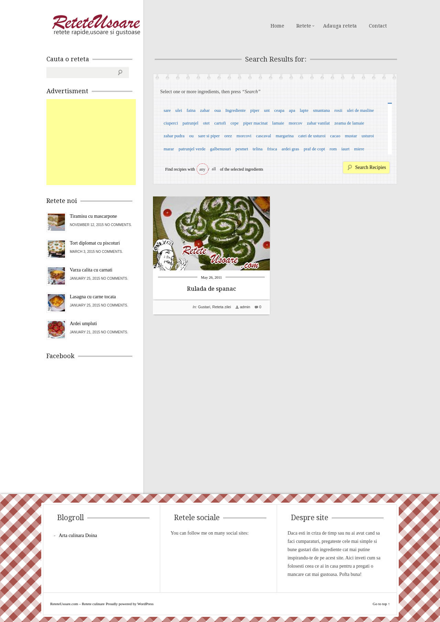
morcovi (243, 135)
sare (167, 110)
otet (206, 123)
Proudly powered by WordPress (130, 604)
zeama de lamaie (349, 123)
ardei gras (290, 148)
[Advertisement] (98, 142)
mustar (351, 135)
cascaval (263, 135)
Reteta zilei (221, 307)
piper (255, 110)
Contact (378, 26)
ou (191, 135)
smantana (321, 110)
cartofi (220, 123)
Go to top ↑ (381, 604)
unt (267, 110)
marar (169, 148)
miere (359, 148)
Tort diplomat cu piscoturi (95, 243)
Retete (303, 26)
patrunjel (190, 123)
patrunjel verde (191, 148)
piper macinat (255, 123)
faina (191, 110)
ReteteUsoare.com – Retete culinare (96, 25)
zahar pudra (174, 135)
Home (277, 26)
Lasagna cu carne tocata (93, 296)
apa (292, 110)
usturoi (368, 135)
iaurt (345, 148)
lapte (304, 110)
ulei (178, 110)
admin (245, 307)
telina (258, 148)
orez (228, 135)
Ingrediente (235, 110)
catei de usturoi (312, 135)
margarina (285, 135)
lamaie (278, 123)
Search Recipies (370, 167)
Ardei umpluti (83, 323)
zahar (205, 110)
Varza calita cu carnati (91, 269)
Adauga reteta (340, 26)
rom (333, 148)
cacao (335, 135)
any (202, 169)
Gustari (204, 307)
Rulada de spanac (211, 288)
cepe (234, 123)
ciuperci (171, 123)
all (214, 169)
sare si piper (209, 135)
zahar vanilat (318, 123)
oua (217, 110)
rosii (338, 110)
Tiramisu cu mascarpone (93, 216)
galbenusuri (220, 148)
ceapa (279, 110)
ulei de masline (360, 110)
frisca (272, 148)
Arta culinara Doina (78, 535)
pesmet (241, 148)
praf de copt (314, 148)
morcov (295, 123)
